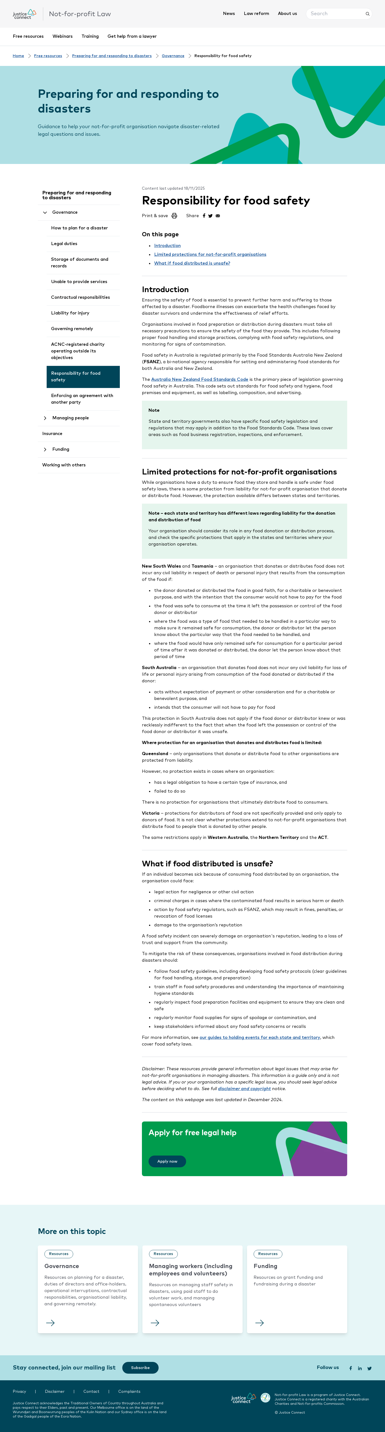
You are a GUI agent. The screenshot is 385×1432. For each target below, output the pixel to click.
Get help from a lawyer (132, 36)
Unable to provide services (79, 282)
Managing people (70, 418)
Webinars (63, 36)
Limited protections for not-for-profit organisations (210, 254)
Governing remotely (72, 329)
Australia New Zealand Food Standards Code (199, 379)
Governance (173, 56)
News (229, 14)
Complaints (129, 1392)
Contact (91, 1392)
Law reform (256, 14)
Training (90, 36)
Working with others (64, 465)
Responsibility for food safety (75, 376)
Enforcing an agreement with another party (82, 399)
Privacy (19, 1392)
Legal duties (64, 244)
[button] (339, 14)
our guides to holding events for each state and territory (260, 1037)
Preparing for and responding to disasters (112, 56)
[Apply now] (167, 1161)
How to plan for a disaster (79, 228)
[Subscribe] (140, 1368)
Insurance (52, 434)
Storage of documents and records (79, 262)
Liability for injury (70, 313)
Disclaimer (55, 1392)
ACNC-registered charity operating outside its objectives (78, 351)
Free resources (28, 36)
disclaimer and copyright (244, 1089)
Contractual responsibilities (80, 297)
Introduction (167, 246)
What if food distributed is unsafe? (192, 263)
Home (18, 56)
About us (287, 14)
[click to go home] (62, 14)
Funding (60, 449)
